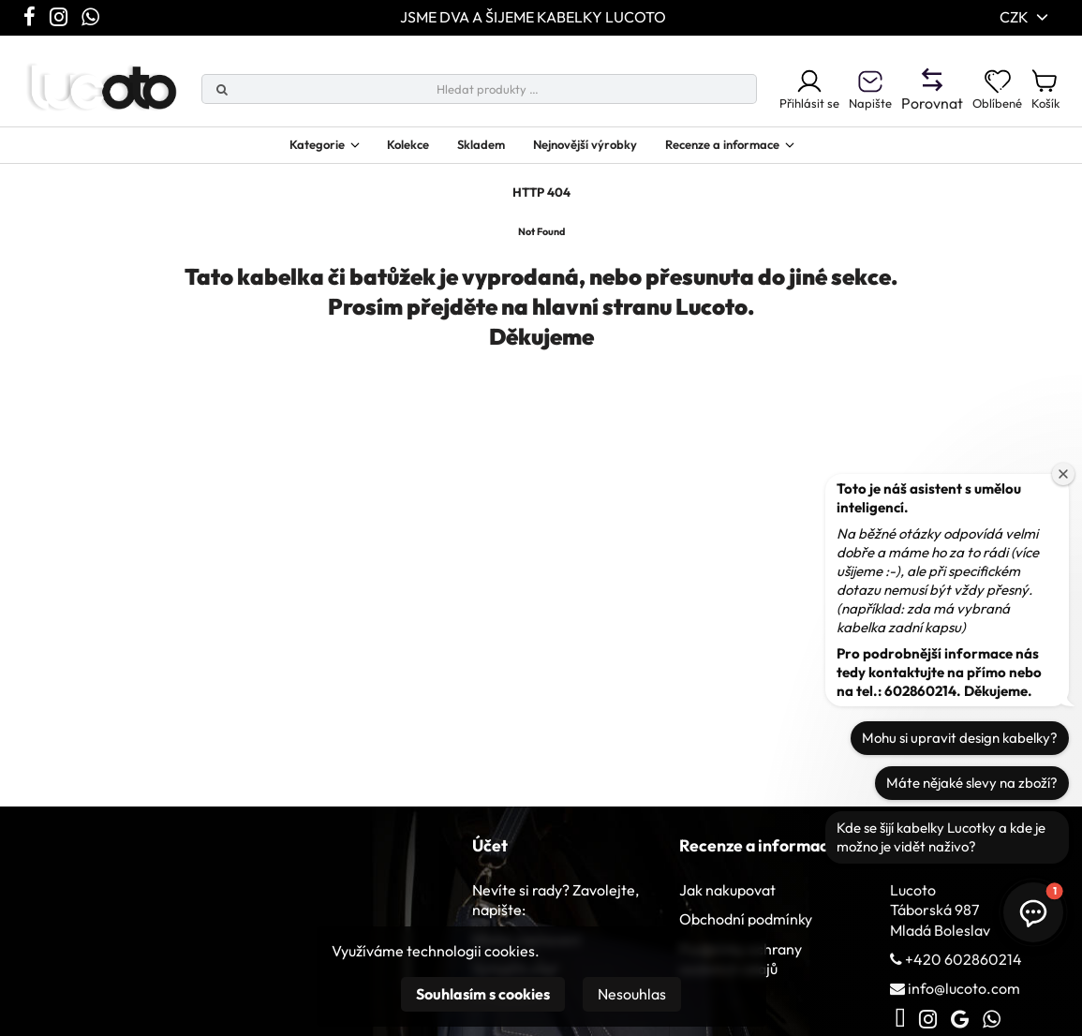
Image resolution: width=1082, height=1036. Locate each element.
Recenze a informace (750, 150)
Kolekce (383, 150)
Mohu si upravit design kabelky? (960, 738)
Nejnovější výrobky (588, 150)
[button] (1033, 912)
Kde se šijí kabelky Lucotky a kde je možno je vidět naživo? (941, 837)
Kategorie (274, 150)
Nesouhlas (632, 993)
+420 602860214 (963, 969)
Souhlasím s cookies (483, 993)
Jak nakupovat (727, 900)
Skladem (467, 150)
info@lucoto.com (964, 998)
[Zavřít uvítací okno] (1063, 474)
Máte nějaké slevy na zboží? (972, 783)
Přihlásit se (774, 92)
